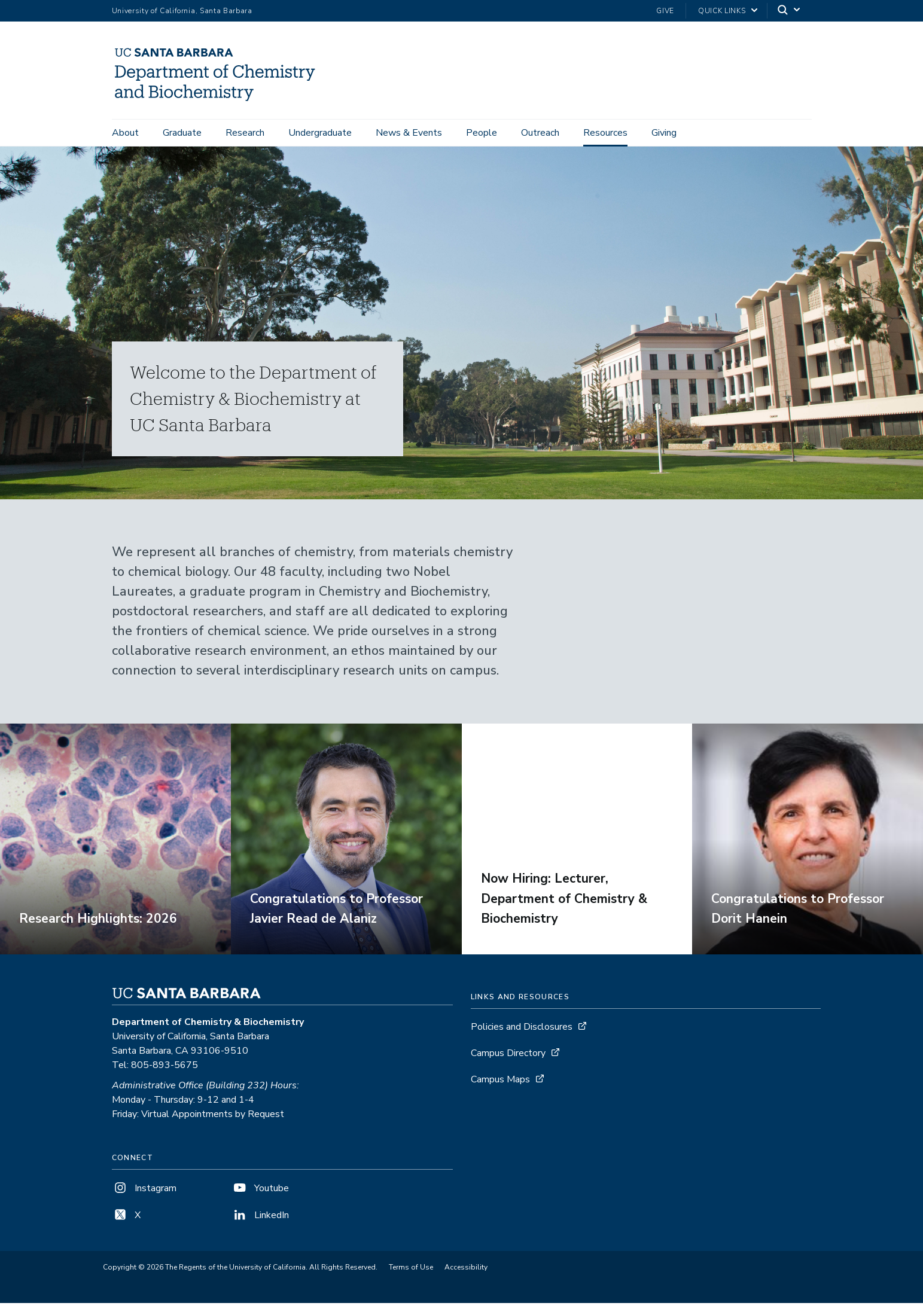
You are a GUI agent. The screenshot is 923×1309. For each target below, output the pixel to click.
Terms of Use (411, 1273)
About (125, 132)
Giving (664, 132)
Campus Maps (500, 1085)
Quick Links (721, 11)
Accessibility (466, 1273)
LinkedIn (260, 1221)
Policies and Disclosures (521, 1032)
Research (245, 132)
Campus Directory (508, 1059)
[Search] (789, 11)
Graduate (182, 132)
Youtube (260, 1194)
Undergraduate (320, 132)
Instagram (144, 1194)
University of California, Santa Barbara (182, 11)
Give (665, 11)
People (481, 132)
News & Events (409, 132)
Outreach (540, 132)
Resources (605, 132)
